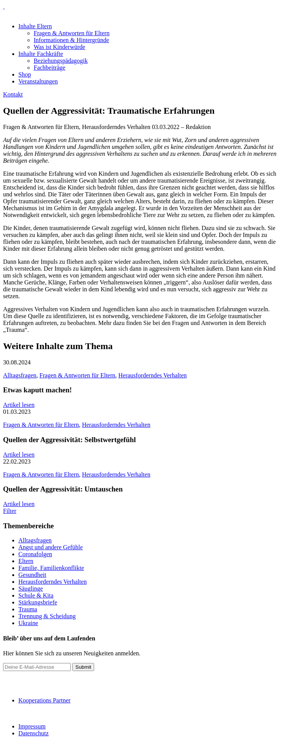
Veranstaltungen (38, 81)
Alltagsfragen (19, 375)
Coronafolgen (35, 554)
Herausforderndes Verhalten (152, 375)
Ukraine (28, 623)
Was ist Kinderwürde (59, 47)
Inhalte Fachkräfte (40, 54)
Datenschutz (33, 733)
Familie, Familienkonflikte (51, 568)
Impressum (32, 726)
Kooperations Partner (44, 700)
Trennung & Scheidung (47, 616)
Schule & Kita (36, 595)
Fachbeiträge (49, 67)
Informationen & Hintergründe (71, 40)
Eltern (25, 561)
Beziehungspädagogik (61, 60)
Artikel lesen (18, 405)
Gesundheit (32, 575)
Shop (24, 74)
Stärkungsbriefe (37, 602)
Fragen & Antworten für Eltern (71, 33)
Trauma (27, 609)
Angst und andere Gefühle (50, 547)
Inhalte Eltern (35, 26)
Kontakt (13, 94)
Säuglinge (30, 588)
